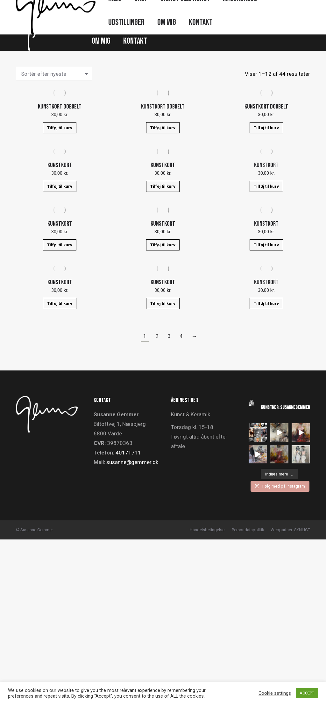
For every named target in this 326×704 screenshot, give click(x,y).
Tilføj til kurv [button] (59, 127)
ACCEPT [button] (307, 693)
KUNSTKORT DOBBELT (60, 106)
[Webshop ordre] (54, 74)
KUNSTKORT (59, 165)
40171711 (128, 452)
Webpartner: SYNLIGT (290, 529)
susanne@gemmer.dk (132, 462)
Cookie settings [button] (275, 693)
